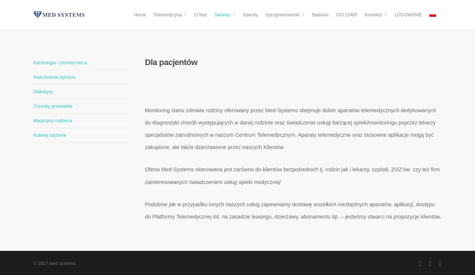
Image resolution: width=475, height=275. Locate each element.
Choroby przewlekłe (52, 106)
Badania (320, 14)
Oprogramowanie (285, 15)
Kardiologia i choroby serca (60, 62)
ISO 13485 (346, 14)
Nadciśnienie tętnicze (54, 77)
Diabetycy (43, 91)
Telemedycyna (170, 15)
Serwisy (225, 15)
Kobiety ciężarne (49, 135)
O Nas (200, 14)
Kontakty (376, 15)
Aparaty (250, 14)
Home (140, 14)
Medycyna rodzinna (52, 120)
